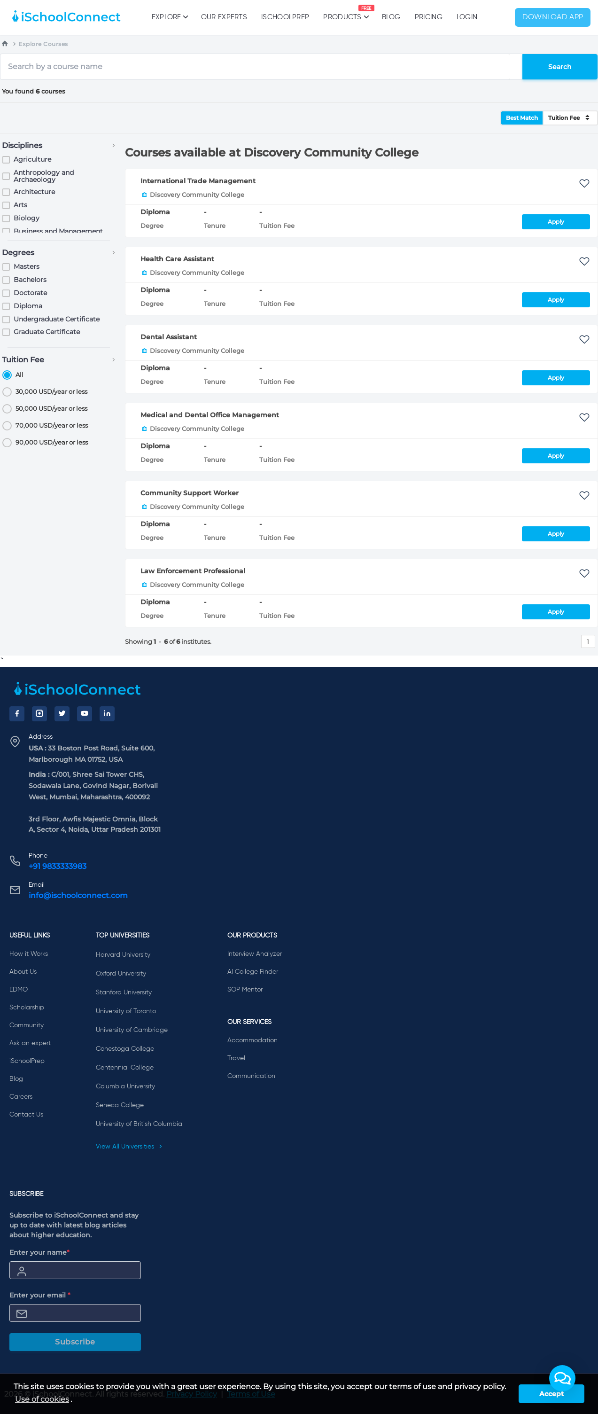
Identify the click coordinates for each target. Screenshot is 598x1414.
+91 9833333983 (57, 866)
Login (467, 17)
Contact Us (26, 1114)
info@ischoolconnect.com (78, 895)
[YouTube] (84, 713)
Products (342, 13)
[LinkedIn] (107, 713)
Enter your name (39, 1252)
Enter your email (39, 1295)
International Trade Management (198, 181)
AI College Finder (252, 972)
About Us (23, 972)
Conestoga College (125, 1049)
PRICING (429, 17)
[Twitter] (62, 713)
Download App (552, 17)
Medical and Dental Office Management (209, 415)
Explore (169, 17)
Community (26, 1025)
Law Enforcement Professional (192, 571)
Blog (391, 17)
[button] (562, 1378)
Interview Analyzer (254, 954)
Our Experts (224, 17)
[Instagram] (39, 713)
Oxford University (121, 973)
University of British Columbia (139, 1124)
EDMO (18, 989)
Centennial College (125, 1067)
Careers (20, 1097)
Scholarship (26, 1007)
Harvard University (123, 955)
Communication (251, 1076)
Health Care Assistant (177, 259)
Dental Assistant (168, 337)
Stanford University (124, 992)
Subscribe (75, 1341)
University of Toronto (126, 1011)
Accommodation (252, 1040)
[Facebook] (16, 713)
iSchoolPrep (285, 17)
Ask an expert (30, 1043)
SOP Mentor (245, 989)
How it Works (28, 954)
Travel (236, 1058)
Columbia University (125, 1086)
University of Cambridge (132, 1030)
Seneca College (120, 1105)
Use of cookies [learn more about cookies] (42, 1399)
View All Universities (129, 1146)
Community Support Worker (189, 493)
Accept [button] (551, 1394)
